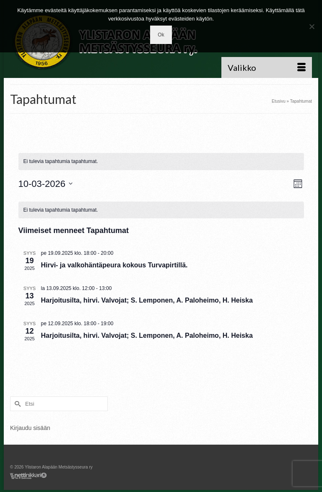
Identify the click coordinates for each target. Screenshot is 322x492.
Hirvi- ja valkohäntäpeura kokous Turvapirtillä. (114, 265)
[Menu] (266, 67)
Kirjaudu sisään (30, 428)
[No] (311, 26)
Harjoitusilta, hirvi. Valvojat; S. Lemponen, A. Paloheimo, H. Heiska (147, 300)
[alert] (161, 210)
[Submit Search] (16, 403)
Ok (161, 35)
